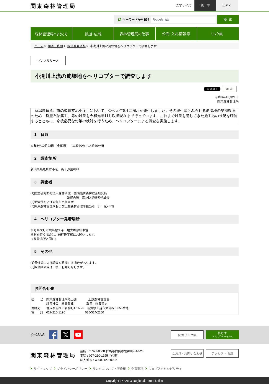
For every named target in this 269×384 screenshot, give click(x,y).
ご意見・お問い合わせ (187, 353)
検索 (227, 19)
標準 (205, 5)
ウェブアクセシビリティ (165, 368)
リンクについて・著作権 (109, 368)
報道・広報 (55, 46)
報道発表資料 (76, 46)
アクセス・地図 (222, 353)
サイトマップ (43, 368)
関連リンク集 (187, 335)
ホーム (39, 46)
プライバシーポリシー (72, 368)
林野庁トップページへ (222, 334)
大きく (227, 5)
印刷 (229, 89)
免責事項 (137, 368)
